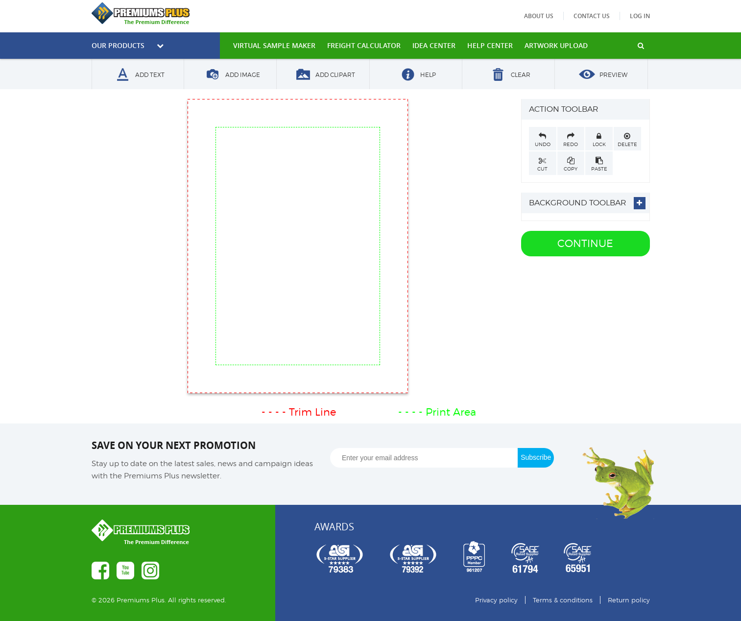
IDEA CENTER (433, 45)
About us (538, 16)
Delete (627, 139)
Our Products (128, 45)
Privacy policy (496, 600)
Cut (542, 164)
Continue (585, 243)
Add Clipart (323, 75)
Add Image (230, 75)
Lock (599, 139)
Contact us (592, 16)
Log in (640, 16)
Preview (601, 75)
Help (416, 75)
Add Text (138, 75)
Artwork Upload (556, 45)
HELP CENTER (490, 45)
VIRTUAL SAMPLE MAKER (274, 45)
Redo (571, 139)
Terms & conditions (563, 600)
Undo (542, 139)
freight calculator (364, 45)
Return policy (629, 600)
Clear (508, 75)
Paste (599, 164)
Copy (571, 164)
